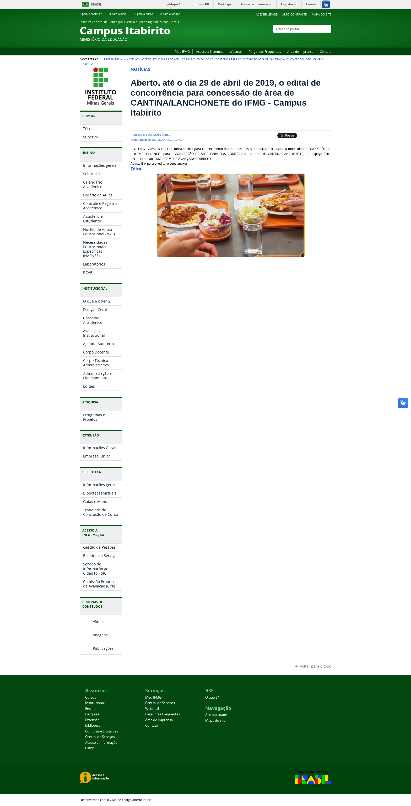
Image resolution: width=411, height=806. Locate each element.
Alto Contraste (294, 14)
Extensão (92, 720)
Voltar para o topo (315, 666)
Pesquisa (92, 714)
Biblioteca (92, 725)
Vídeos (98, 621)
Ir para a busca (146, 13)
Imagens (100, 634)
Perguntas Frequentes (265, 51)
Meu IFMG (182, 51)
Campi (90, 748)
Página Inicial (113, 59)
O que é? (212, 697)
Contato (325, 51)
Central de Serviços (100, 737)
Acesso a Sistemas (209, 51)
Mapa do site (321, 14)
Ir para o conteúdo (93, 13)
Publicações (103, 648)
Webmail (236, 51)
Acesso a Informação (101, 742)
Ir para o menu (120, 13)
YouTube (315, 39)
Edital (137, 169)
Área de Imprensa (300, 51)
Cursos (90, 697)
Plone (147, 800)
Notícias (132, 59)
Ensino (90, 708)
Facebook (322, 39)
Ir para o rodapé (172, 13)
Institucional (95, 703)
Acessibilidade (267, 14)
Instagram (328, 39)
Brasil (96, 4)
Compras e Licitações (101, 731)
